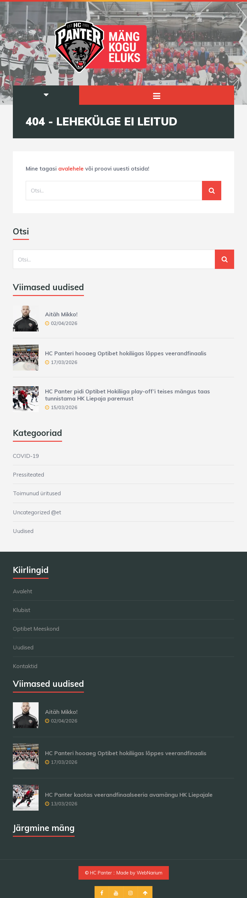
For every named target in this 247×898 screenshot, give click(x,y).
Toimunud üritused (37, 493)
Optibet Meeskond (36, 628)
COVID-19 (26, 455)
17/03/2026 (64, 362)
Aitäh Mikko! (61, 314)
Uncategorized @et (37, 512)
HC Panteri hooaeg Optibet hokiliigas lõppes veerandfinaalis (125, 353)
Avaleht (22, 591)
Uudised (23, 531)
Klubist (21, 610)
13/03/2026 (64, 804)
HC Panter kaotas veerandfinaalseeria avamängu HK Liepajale (129, 794)
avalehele (71, 168)
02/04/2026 (64, 323)
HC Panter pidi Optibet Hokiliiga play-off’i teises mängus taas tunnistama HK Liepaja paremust (127, 395)
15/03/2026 (64, 407)
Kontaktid (25, 666)
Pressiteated (28, 474)
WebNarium (149, 873)
